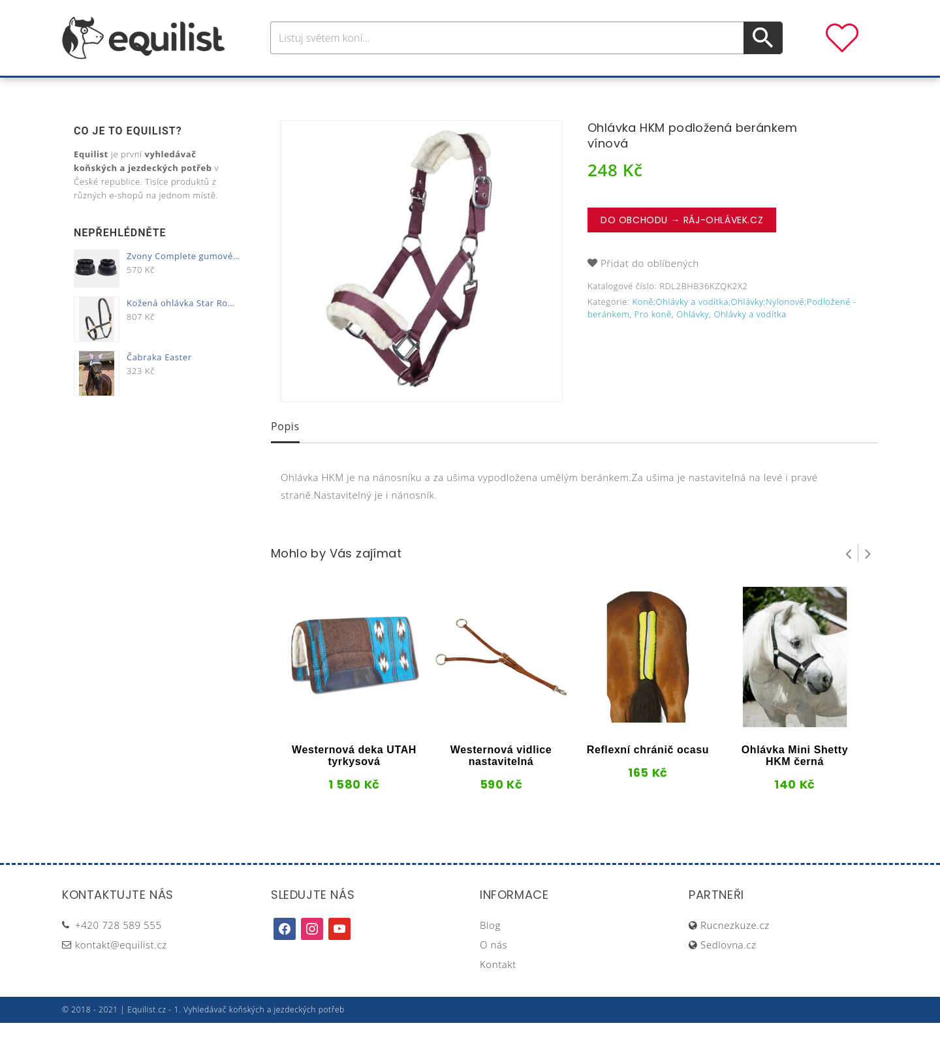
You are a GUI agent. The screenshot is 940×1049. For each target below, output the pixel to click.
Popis (285, 452)
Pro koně (287, 90)
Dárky (664, 90)
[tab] (285, 453)
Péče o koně (447, 90)
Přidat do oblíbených (650, 289)
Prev (848, 579)
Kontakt (498, 990)
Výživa (518, 90)
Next (868, 579)
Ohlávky (692, 340)
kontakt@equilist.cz (121, 970)
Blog (490, 951)
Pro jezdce (363, 90)
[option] (422, 287)
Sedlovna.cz (728, 970)
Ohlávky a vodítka (749, 340)
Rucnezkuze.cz (735, 951)
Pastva (610, 90)
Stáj (563, 90)
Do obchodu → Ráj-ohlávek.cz (682, 246)
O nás (493, 970)
